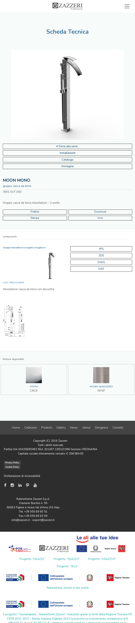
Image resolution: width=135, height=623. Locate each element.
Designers (101, 428)
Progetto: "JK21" (67, 566)
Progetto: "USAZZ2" (67, 559)
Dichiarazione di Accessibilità (22, 476)
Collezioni (30, 428)
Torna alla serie (67, 146)
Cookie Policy (12, 467)
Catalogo (68, 160)
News (74, 428)
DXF (101, 269)
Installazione (68, 153)
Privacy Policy (12, 462)
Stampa (35, 218)
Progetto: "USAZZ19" (102, 559)
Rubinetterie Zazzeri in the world (67, 588)
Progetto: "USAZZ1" (32, 559)
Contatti (118, 428)
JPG (101, 249)
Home (16, 428)
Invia (100, 218)
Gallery (61, 428)
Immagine (67, 166)
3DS (101, 255)
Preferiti (35, 212)
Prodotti (46, 428)
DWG (101, 262)
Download (100, 212)
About (86, 428)
